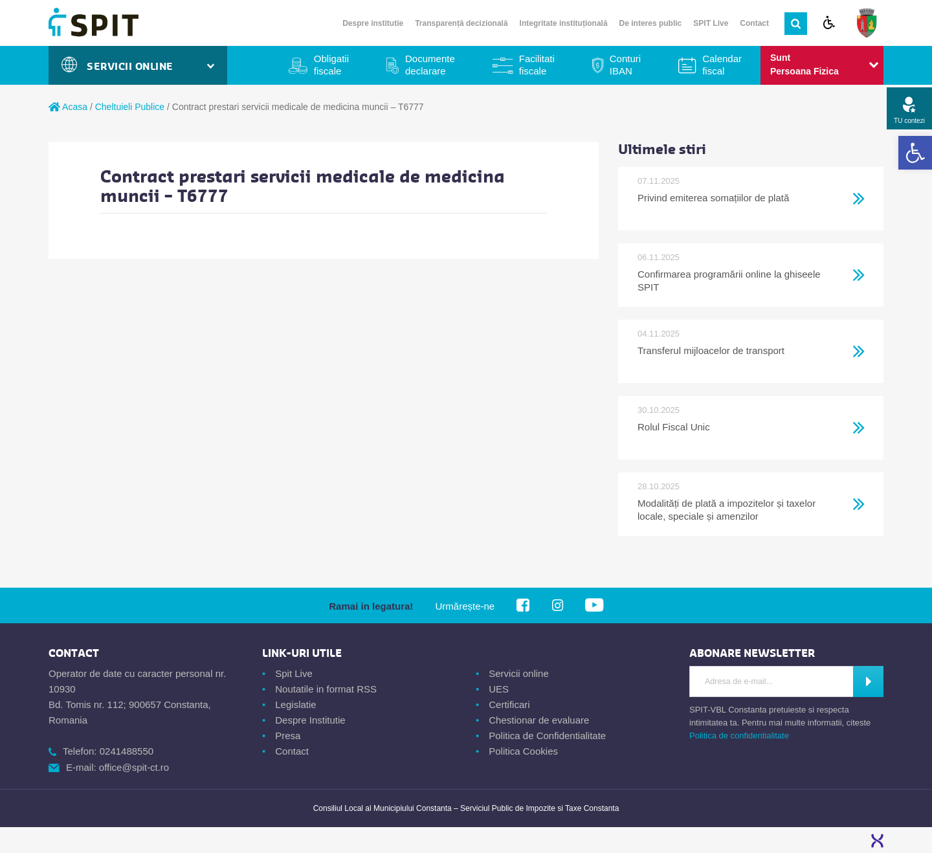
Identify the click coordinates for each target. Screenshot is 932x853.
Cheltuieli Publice (129, 107)
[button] (915, 153)
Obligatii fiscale (331, 64)
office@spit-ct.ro (134, 767)
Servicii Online (137, 66)
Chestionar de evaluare (539, 720)
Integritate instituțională (564, 23)
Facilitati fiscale (537, 64)
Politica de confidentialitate (739, 735)
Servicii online (519, 673)
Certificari (509, 704)
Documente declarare (430, 64)
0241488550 (126, 751)
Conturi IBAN (625, 64)
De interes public (650, 23)
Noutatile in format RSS (326, 688)
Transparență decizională (461, 23)
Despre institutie (372, 23)
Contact (754, 23)
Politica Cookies (523, 751)
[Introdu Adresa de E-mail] (771, 681)
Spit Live (294, 673)
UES (499, 688)
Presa (287, 735)
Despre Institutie (310, 720)
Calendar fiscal (722, 64)
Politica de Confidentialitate (547, 735)
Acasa (68, 107)
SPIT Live (710, 23)
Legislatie (295, 704)
